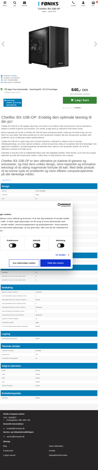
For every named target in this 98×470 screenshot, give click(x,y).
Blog (5, 446)
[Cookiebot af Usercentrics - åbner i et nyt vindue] (84, 205)
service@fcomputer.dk (15, 437)
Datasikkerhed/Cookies (58, 455)
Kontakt (52, 451)
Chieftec (14, 76)
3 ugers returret (9, 455)
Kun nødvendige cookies (48, 263)
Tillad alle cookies (80, 263)
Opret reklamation (56, 446)
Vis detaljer (85, 255)
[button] (7, 180)
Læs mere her (11, 105)
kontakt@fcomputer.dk (16, 428)
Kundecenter (8, 451)
